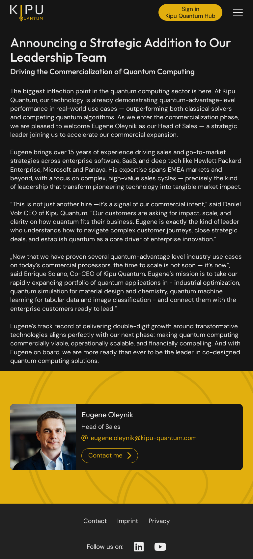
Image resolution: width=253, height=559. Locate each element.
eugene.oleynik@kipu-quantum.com (144, 438)
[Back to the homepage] (28, 13)
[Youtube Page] (160, 547)
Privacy (159, 521)
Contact (95, 521)
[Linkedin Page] (139, 547)
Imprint (127, 521)
